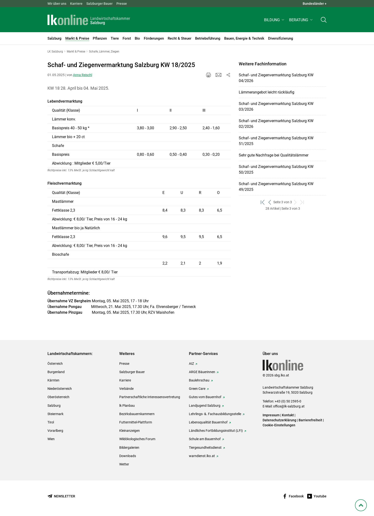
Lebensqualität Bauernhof (208, 422)
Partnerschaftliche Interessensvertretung (149, 397)
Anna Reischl (82, 75)
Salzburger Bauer (99, 3)
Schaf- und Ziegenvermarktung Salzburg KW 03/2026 (276, 106)
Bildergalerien (129, 447)
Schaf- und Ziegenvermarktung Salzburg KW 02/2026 (276, 124)
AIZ (191, 363)
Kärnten (53, 380)
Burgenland (56, 372)
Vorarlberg (55, 431)
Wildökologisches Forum (137, 439)
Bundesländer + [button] (315, 3)
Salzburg (54, 405)
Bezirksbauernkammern (137, 414)
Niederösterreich (59, 389)
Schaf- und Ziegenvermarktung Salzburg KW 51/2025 (276, 141)
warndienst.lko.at (202, 456)
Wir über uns (56, 3)
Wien (51, 439)
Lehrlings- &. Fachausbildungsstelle (215, 414)
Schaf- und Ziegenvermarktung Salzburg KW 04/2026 (276, 78)
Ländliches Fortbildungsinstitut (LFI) (216, 431)
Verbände (126, 389)
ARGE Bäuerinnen (202, 372)
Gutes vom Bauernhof (205, 397)
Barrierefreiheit (310, 420)
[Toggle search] (324, 21)
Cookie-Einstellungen (279, 425)
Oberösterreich (58, 397)
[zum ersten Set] (263, 202)
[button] (274, 20)
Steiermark (55, 414)
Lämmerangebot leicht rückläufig (266, 92)
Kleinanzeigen (129, 431)
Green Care (197, 389)
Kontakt (288, 415)
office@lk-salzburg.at (289, 406)
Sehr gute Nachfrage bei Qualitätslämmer (273, 155)
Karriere (76, 3)
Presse (121, 3)
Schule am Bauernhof (205, 439)
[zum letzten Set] (302, 202)
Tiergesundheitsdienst (205, 447)
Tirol (50, 422)
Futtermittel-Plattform (135, 422)
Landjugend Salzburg (204, 405)
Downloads (127, 456)
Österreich (55, 363)
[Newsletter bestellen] (61, 496)
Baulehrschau (199, 380)
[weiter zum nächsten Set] (295, 202)
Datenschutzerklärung (280, 420)
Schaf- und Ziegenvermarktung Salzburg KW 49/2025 (276, 187)
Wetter (124, 464)
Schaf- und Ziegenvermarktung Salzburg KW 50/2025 (276, 169)
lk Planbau (127, 405)
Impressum (271, 415)
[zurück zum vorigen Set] (270, 202)
